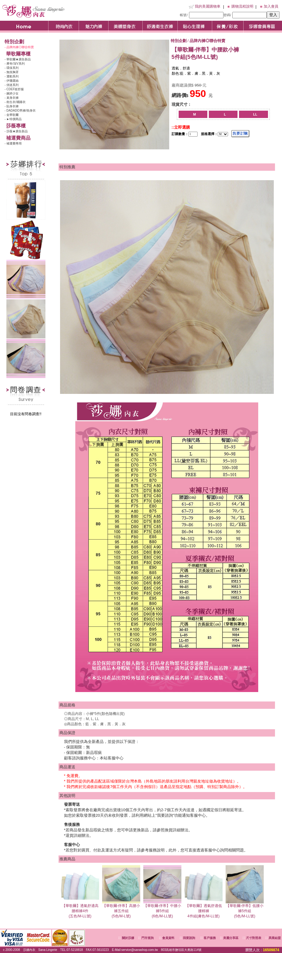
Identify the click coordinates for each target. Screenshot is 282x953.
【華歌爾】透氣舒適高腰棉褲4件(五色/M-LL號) (80, 909)
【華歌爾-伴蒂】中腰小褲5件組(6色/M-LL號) (162, 909)
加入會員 (271, 6)
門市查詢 (147, 938)
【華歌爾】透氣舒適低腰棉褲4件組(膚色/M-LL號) (203, 909)
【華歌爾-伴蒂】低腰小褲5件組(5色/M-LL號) (245, 909)
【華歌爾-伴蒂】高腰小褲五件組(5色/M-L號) (121, 909)
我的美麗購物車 (207, 6)
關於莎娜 (128, 938)
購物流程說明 (242, 6)
